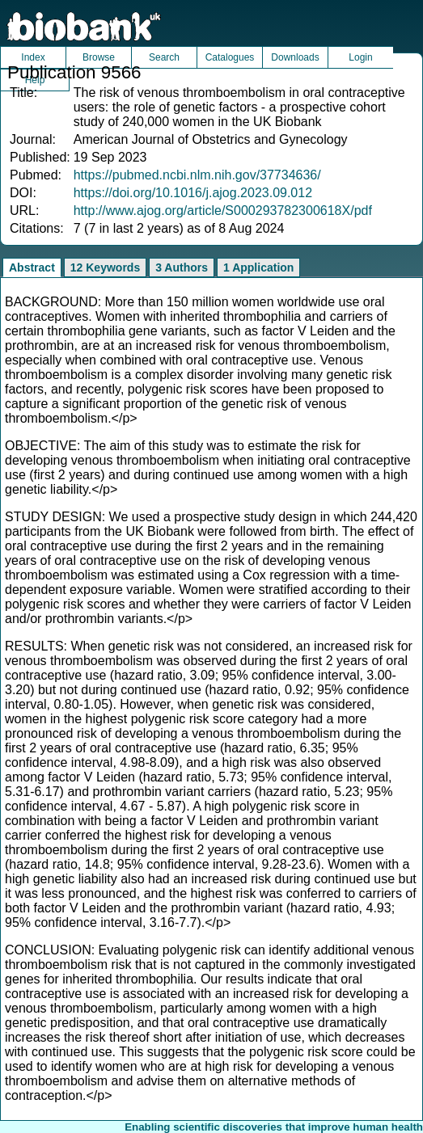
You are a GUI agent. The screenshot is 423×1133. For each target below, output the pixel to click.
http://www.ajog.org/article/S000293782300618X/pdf (223, 210)
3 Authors (181, 267)
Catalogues (230, 57)
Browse (98, 57)
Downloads (295, 57)
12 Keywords (105, 267)
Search (164, 57)
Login (360, 57)
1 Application (258, 267)
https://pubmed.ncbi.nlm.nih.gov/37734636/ (197, 175)
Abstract (32, 267)
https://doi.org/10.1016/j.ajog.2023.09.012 (193, 193)
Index (32, 57)
